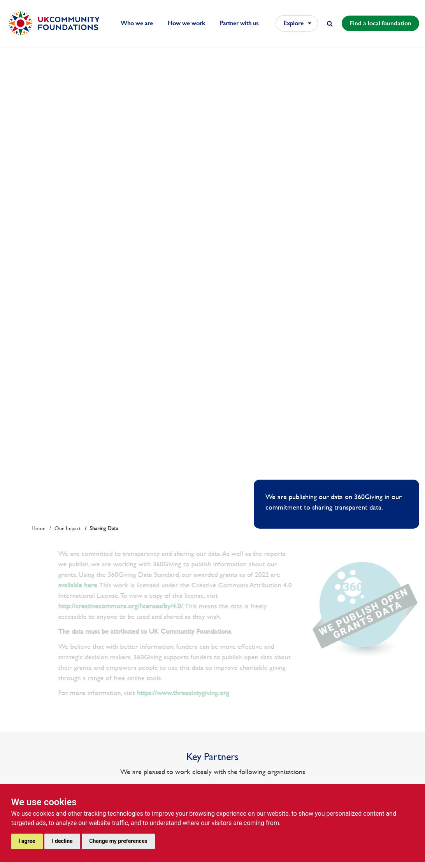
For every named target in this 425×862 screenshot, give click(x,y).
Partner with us (239, 23)
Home (39, 528)
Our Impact (67, 528)
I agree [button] (27, 841)
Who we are (137, 23)
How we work (186, 23)
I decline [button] (62, 841)
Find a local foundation (380, 23)
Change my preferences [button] (118, 841)
